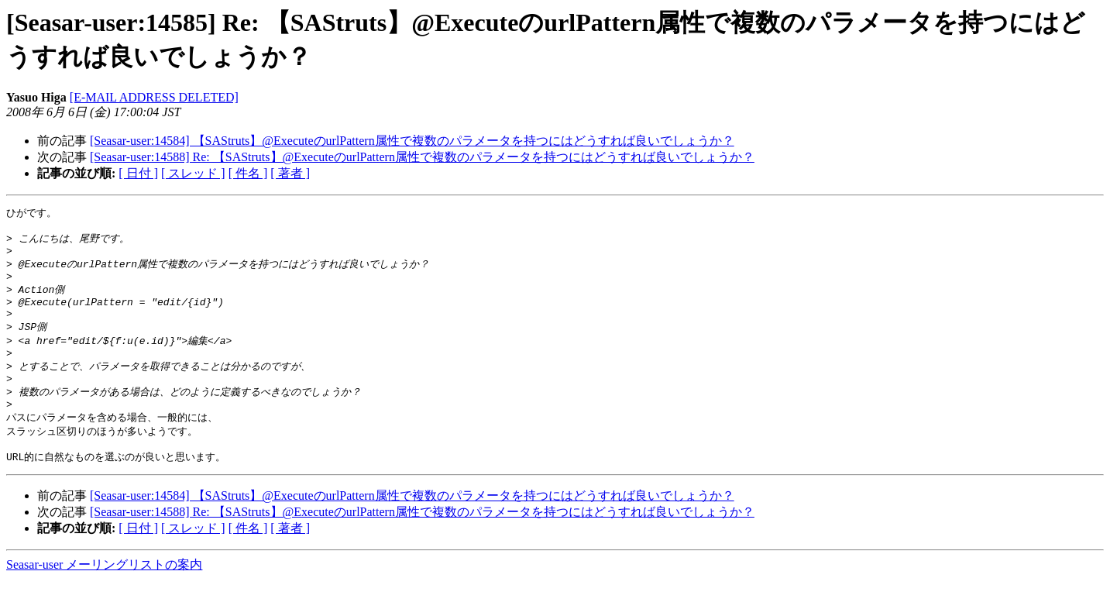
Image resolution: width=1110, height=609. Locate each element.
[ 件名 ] (248, 173)
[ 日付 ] (138, 173)
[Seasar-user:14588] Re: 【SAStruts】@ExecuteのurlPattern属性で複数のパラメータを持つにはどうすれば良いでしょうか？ (422, 156)
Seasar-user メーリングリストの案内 (104, 593)
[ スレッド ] (193, 173)
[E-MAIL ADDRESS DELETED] (154, 97)
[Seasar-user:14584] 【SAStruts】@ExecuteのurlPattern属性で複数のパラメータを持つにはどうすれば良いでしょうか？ (412, 140)
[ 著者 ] (290, 173)
